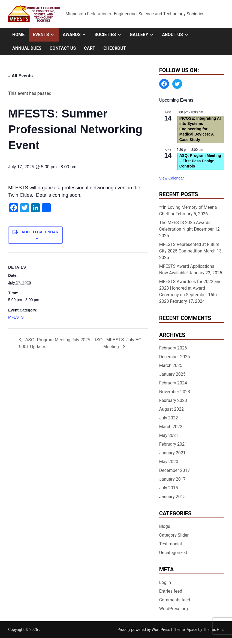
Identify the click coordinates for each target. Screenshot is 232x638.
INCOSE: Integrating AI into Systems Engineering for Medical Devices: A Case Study (200, 129)
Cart (89, 48)
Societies (109, 35)
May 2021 (168, 435)
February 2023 (173, 400)
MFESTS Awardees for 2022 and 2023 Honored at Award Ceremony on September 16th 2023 (190, 291)
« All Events (20, 75)
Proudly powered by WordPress (144, 629)
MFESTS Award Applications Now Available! (186, 269)
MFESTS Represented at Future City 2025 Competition (189, 248)
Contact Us (63, 48)
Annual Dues (26, 48)
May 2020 (168, 461)
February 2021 (173, 444)
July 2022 (168, 418)
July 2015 (168, 487)
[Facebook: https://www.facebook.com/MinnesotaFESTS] (164, 84)
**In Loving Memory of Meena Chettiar (188, 210)
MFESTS (16, 317)
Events (46, 35)
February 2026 (173, 348)
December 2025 (174, 356)
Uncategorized (173, 552)
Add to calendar (40, 232)
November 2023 (174, 391)
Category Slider (174, 535)
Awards (76, 35)
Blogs (164, 526)
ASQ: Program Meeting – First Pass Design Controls (200, 160)
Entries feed (170, 591)
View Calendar (171, 178)
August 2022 (171, 409)
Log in (165, 582)
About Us (177, 35)
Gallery (144, 35)
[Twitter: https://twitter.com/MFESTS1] (177, 84)
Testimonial (170, 543)
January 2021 (172, 452)
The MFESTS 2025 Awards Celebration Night (185, 226)
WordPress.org (173, 608)
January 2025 (172, 374)
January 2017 (172, 479)
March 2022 (170, 426)
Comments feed (174, 599)
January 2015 (172, 496)
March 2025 (170, 365)
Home (18, 34)
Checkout (114, 48)
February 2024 (173, 383)
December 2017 (174, 470)
